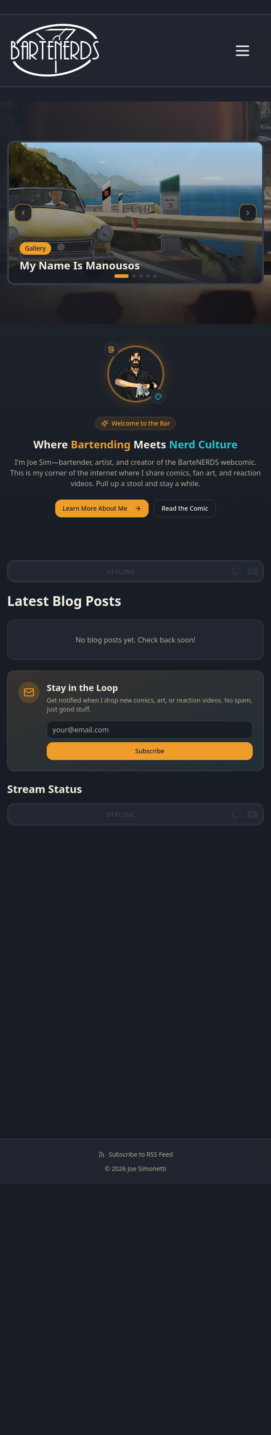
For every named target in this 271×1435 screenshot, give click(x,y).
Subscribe (149, 751)
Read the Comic (185, 508)
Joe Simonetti (147, 1168)
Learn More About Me (102, 508)
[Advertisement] (135, 898)
